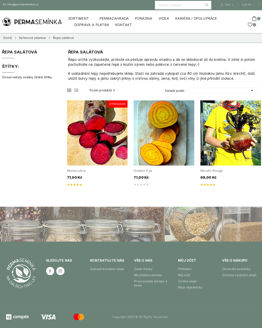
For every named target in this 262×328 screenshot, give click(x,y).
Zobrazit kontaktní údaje (107, 269)
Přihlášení (185, 269)
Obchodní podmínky (236, 269)
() (251, 25)
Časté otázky (143, 269)
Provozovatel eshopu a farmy (150, 283)
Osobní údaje (187, 281)
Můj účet (184, 275)
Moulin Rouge (211, 171)
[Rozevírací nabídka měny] (248, 4)
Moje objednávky (190, 287)
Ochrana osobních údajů (239, 275)
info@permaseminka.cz (20, 4)
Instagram (60, 271)
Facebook (50, 271)
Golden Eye (143, 171)
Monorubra (76, 171)
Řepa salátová (19, 52)
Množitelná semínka (148, 275)
